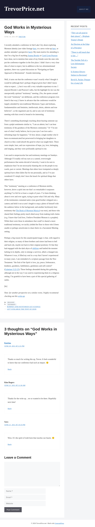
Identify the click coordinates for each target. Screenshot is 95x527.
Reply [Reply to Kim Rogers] (10, 408)
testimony (12, 304)
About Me (83, 9)
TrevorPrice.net (24, 8)
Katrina (7, 343)
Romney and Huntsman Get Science (23, 307)
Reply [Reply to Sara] (10, 444)
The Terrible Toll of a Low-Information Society (79, 63)
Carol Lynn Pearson (49, 56)
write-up (21, 296)
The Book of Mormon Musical (28, 211)
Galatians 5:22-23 (12, 269)
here (34, 48)
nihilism (35, 248)
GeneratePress (59, 523)
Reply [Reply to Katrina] (10, 369)
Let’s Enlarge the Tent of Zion (21, 309)
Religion (11, 302)
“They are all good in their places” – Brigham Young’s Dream (80, 36)
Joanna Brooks (33, 56)
